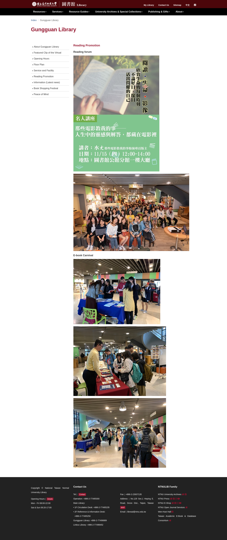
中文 (188, 5)
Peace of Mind (40, 94)
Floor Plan (38, 64)
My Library (149, 5)
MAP (123, 508)
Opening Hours (40, 58)
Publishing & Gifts (159, 11)
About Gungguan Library (45, 47)
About (180, 11)
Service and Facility (43, 70)
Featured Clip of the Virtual (46, 52)
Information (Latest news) (46, 82)
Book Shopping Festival (45, 88)
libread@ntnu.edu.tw (136, 512)
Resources (39, 11)
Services (57, 11)
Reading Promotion (43, 76)
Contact (82, 494)
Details (50, 499)
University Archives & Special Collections (118, 11)
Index (34, 20)
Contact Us (163, 5)
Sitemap (177, 5)
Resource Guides (79, 11)
